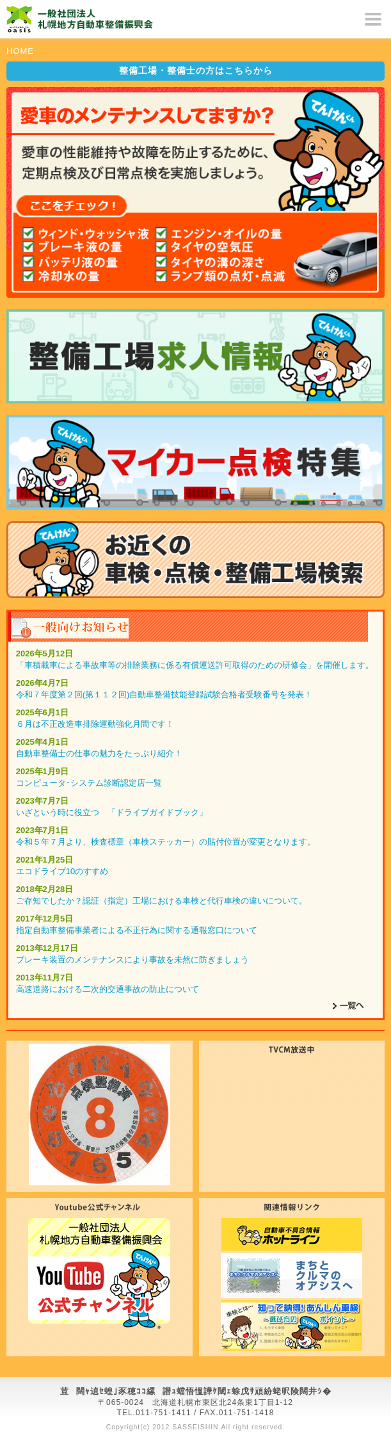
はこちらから (196, 70)
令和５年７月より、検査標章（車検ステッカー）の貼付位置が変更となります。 (165, 842)
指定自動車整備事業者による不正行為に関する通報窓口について (136, 930)
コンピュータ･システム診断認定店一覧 (89, 783)
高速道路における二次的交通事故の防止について (107, 989)
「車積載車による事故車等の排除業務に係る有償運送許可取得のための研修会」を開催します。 (195, 665)
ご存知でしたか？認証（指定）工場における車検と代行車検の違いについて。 (161, 900)
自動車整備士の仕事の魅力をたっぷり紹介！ (99, 753)
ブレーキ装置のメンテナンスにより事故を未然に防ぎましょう (132, 959)
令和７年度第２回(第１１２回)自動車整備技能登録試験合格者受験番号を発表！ (164, 694)
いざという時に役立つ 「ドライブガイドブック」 (111, 812)
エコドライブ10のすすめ (62, 871)
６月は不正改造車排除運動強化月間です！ (95, 724)
